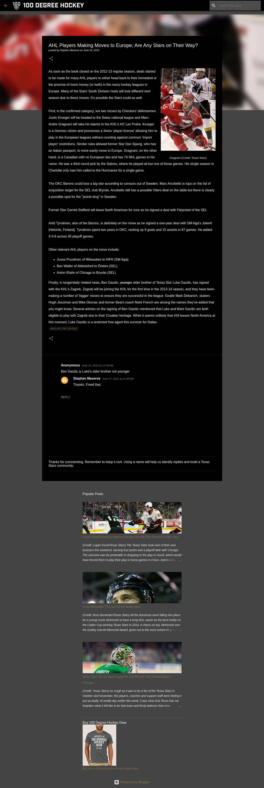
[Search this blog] (239, 6)
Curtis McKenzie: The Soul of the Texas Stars (112, 606)
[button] (51, 59)
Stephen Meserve (87, 378)
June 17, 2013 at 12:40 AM (118, 378)
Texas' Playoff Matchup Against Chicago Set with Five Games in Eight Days (131, 537)
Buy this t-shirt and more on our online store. (111, 768)
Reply (65, 397)
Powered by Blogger (132, 782)
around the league (63, 328)
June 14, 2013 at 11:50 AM (97, 365)
